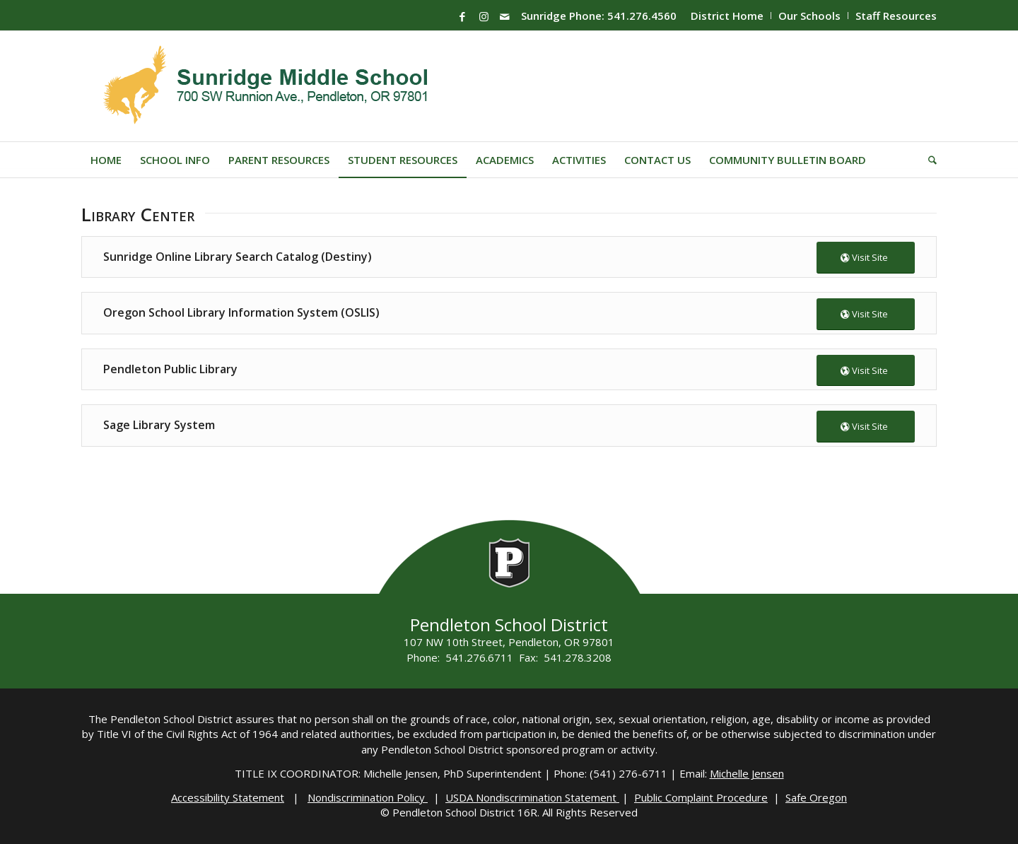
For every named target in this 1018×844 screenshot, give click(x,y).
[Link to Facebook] (462, 16)
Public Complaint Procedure (701, 797)
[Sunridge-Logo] (266, 86)
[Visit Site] (866, 258)
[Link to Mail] (504, 16)
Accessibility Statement (227, 797)
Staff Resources (896, 15)
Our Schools (809, 15)
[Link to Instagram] (483, 16)
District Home (727, 15)
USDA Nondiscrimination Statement (532, 797)
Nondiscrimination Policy (368, 797)
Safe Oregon (816, 797)
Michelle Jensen (747, 773)
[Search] (928, 159)
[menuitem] (727, 15)
